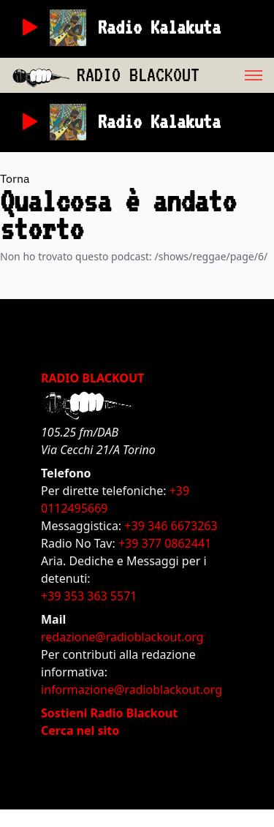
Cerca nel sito (80, 730)
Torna (15, 178)
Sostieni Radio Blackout (109, 713)
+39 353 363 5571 (89, 596)
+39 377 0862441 (164, 543)
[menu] (236, 75)
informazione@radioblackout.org (131, 689)
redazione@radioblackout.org (122, 637)
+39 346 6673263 (170, 526)
